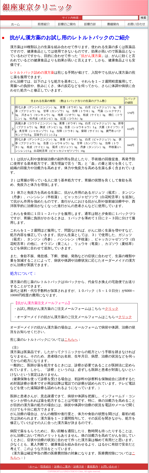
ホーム (33, 466)
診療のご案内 (62, 466)
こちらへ (71, 339)
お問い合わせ (109, 466)
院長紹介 (45, 466)
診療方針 (78, 466)
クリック (111, 308)
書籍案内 (92, 466)
